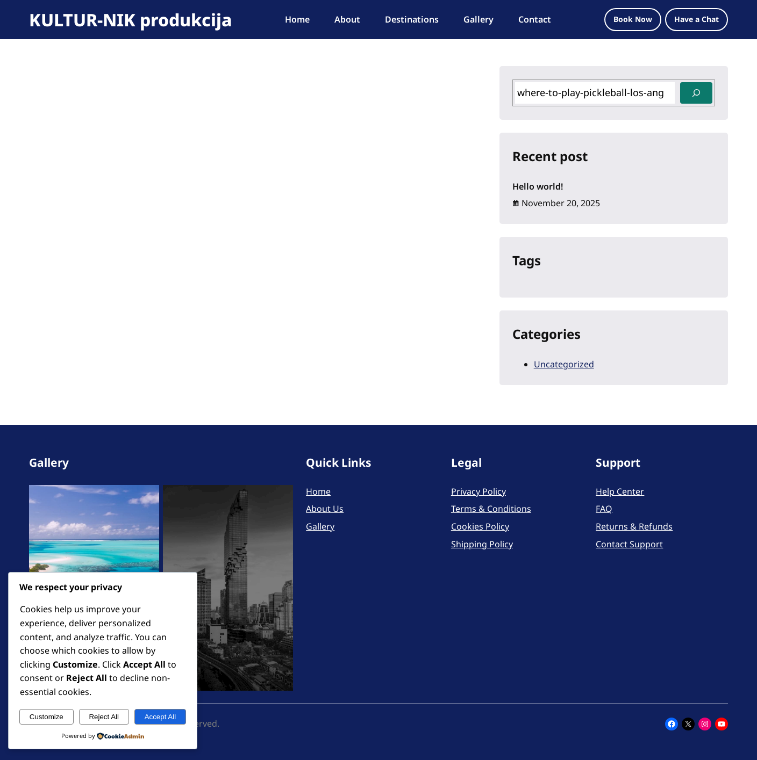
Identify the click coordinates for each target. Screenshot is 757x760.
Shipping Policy (482, 544)
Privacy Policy (478, 491)
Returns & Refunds (634, 526)
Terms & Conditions (491, 509)
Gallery (320, 526)
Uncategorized (564, 364)
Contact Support (629, 544)
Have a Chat (696, 19)
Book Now (632, 19)
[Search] (696, 93)
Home (318, 491)
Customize (46, 717)
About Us (325, 509)
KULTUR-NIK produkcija (130, 19)
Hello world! (537, 186)
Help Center (620, 491)
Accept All (160, 717)
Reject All (104, 717)
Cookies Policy (480, 526)
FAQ (604, 509)
